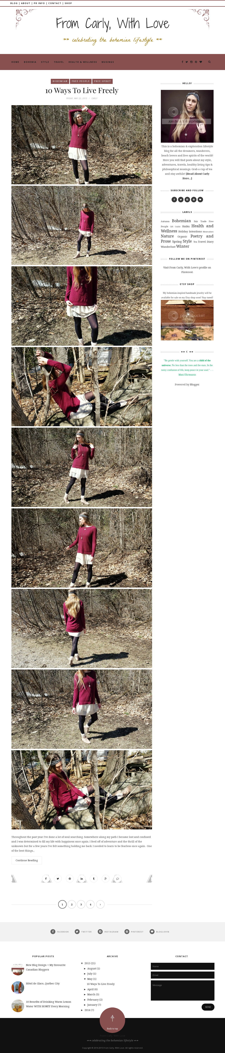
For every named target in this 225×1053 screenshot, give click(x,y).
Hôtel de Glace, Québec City (43, 983)
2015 (88, 963)
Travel (59, 62)
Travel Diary (206, 241)
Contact (54, 3)
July (90, 973)
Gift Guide (175, 226)
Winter (182, 246)
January (92, 1004)
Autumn (165, 221)
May (90, 979)
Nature (167, 236)
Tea (195, 241)
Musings (108, 62)
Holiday (183, 231)
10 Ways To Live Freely (81, 90)
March (91, 994)
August (92, 968)
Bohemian (60, 81)
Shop (68, 3)
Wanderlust (168, 246)
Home (15, 62)
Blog (14, 3)
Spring (177, 241)
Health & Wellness (83, 62)
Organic (182, 236)
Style (45, 62)
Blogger (194, 384)
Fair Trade (200, 221)
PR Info (39, 3)
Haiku (186, 226)
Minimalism (208, 231)
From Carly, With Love (112, 1035)
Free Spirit (102, 81)
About (25, 3)
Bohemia (30, 62)
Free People (81, 81)
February (93, 999)
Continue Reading (27, 860)
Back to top (112, 1028)
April (90, 989)
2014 (88, 1010)
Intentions (195, 231)
